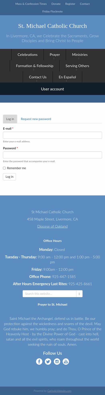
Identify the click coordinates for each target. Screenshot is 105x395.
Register (70, 3)
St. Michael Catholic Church (52, 25)
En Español (67, 77)
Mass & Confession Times (31, 3)
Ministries (80, 54)
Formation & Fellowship (34, 66)
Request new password (36, 119)
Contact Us (38, 77)
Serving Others (77, 66)
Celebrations (28, 54)
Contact (85, 3)
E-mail (8, 128)
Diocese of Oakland (52, 226)
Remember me (14, 168)
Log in (11, 120)
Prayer (55, 54)
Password (10, 148)
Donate (56, 3)
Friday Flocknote (52, 11)
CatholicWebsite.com (59, 390)
